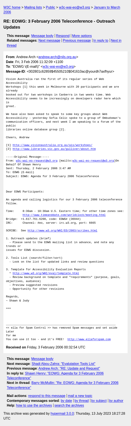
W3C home (11, 7)
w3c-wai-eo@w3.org (74, 7)
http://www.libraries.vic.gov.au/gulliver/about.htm (54, 149)
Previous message (77, 40)
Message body (42, 36)
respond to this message (46, 396)
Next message (49, 40)
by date (66, 400)
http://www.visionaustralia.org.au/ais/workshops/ (52, 145)
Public (50, 7)
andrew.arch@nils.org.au (57, 57)
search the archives (69, 405)
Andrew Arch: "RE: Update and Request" (69, 368)
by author (116, 400)
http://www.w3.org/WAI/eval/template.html (46, 273)
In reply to (100, 40)
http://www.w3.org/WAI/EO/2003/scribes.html (62, 231)
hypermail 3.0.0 (62, 413)
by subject (99, 400)
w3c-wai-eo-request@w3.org (37, 161)
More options (82, 36)
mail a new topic (80, 396)
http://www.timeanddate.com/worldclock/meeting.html (64, 215)
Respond (63, 36)
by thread (82, 400)
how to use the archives (34, 405)
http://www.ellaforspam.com (89, 339)
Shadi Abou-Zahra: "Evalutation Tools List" (63, 364)
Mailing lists (33, 7)
